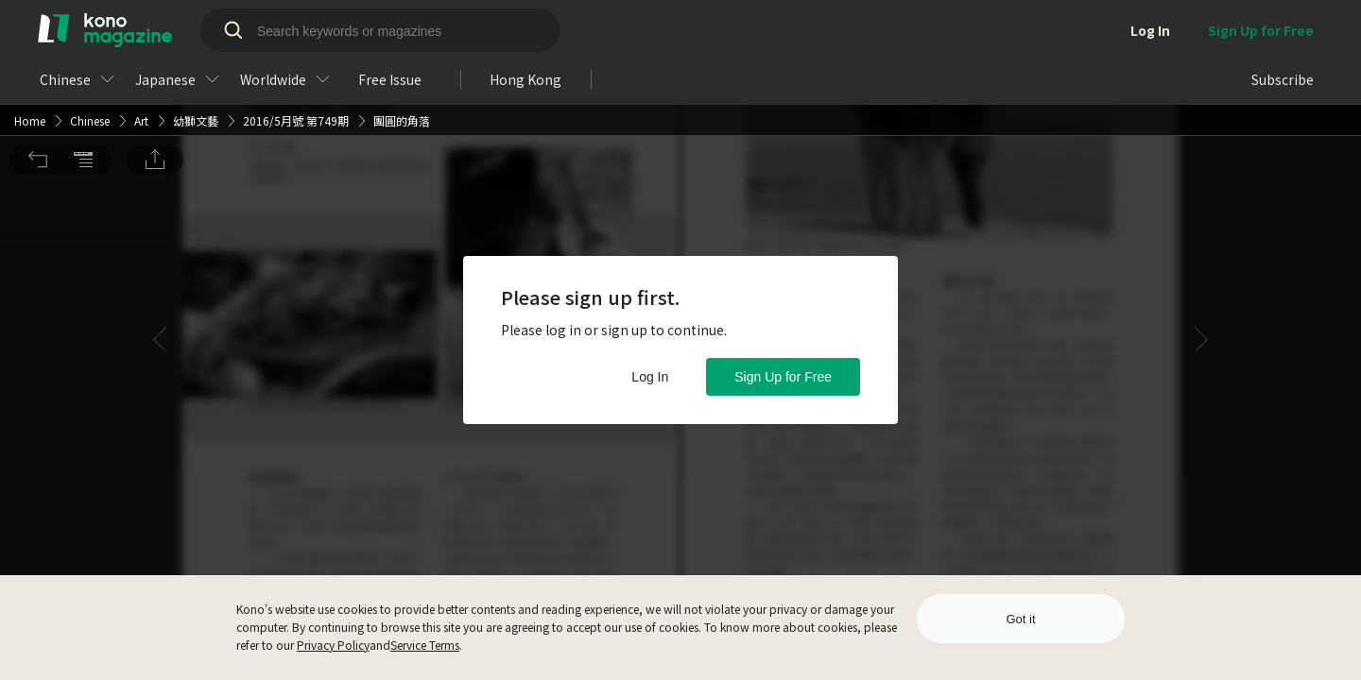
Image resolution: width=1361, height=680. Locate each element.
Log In (649, 376)
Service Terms (424, 645)
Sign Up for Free (783, 376)
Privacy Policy (333, 645)
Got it (1020, 619)
